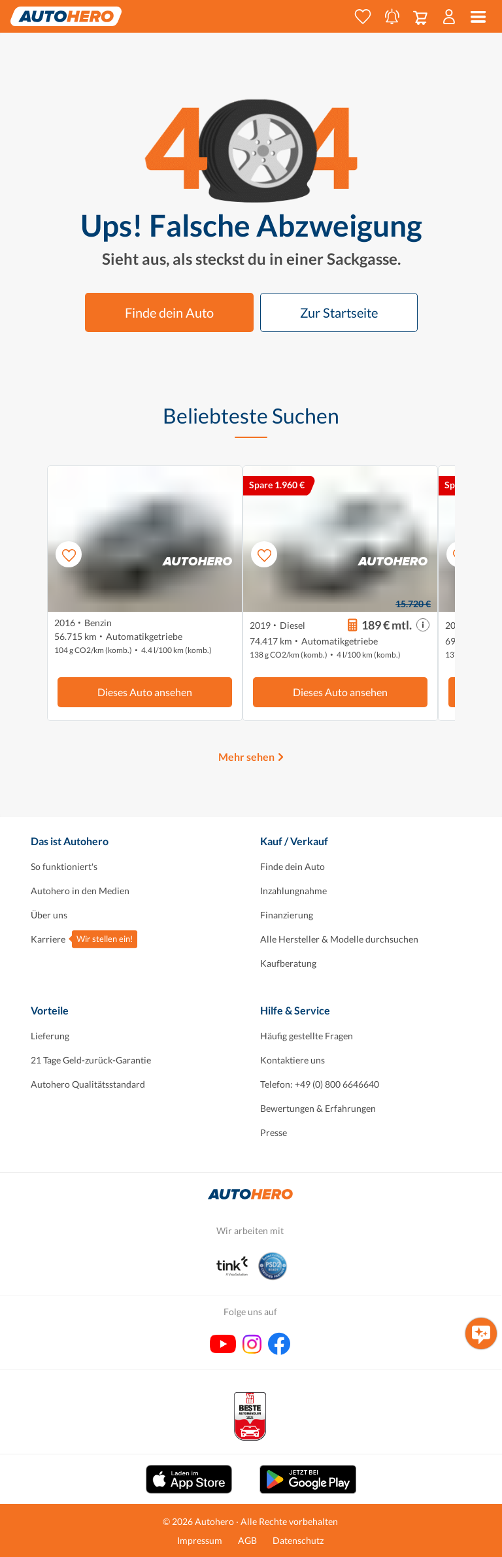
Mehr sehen (246, 756)
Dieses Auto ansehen (144, 692)
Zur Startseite (339, 312)
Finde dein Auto (169, 312)
